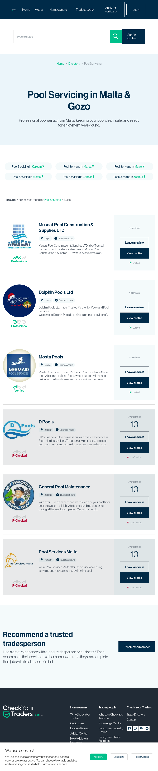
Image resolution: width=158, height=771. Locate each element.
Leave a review (134, 242)
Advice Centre (79, 733)
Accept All (98, 756)
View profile (134, 253)
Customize (119, 756)
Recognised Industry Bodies (111, 730)
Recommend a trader (137, 647)
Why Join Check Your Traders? (111, 716)
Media (39, 10)
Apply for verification (111, 9)
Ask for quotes (131, 36)
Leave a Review (79, 728)
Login (136, 9)
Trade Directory (136, 714)
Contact (131, 719)
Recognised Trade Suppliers (110, 738)
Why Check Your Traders (80, 716)
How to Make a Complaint (79, 740)
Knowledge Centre (110, 723)
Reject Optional (142, 756)
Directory (74, 63)
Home (26, 10)
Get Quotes (77, 723)
